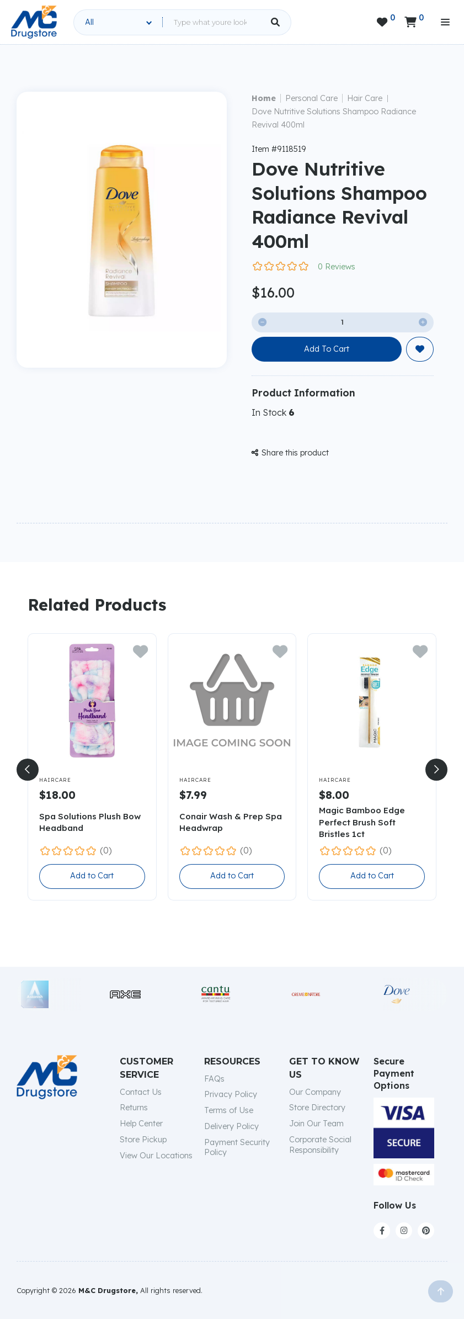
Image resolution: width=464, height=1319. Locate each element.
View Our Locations (156, 1156)
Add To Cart (326, 349)
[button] (28, 770)
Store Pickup (143, 1140)
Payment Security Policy (237, 1147)
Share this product (290, 453)
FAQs (214, 1079)
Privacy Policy (230, 1094)
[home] (34, 22)
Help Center (141, 1124)
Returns (134, 1108)
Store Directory (317, 1108)
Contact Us (141, 1092)
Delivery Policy (231, 1126)
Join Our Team (316, 1124)
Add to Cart (92, 876)
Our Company (315, 1092)
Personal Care (311, 98)
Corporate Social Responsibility (320, 1145)
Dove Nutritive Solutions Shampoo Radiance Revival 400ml (334, 118)
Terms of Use (228, 1110)
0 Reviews (336, 267)
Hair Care (364, 98)
